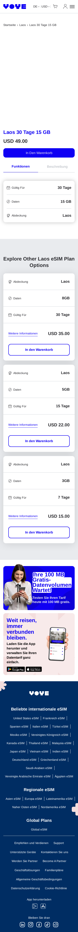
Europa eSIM (33, 798)
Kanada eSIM (16, 743)
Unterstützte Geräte (23, 852)
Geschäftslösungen (27, 870)
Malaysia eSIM (61, 743)
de (35, 6)
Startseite (9, 25)
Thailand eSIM (38, 743)
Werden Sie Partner (25, 861)
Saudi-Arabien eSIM (39, 768)
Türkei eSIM (60, 726)
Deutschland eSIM (24, 759)
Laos (22, 25)
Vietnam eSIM (39, 751)
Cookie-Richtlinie (56, 888)
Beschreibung (57, 166)
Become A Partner (54, 861)
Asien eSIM (13, 798)
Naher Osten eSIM (24, 807)
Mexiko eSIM (18, 734)
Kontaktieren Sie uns (54, 852)
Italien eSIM (40, 726)
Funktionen (21, 166)
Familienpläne (54, 870)
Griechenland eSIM (53, 759)
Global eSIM (39, 829)
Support (58, 843)
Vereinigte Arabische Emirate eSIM (28, 776)
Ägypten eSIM (64, 776)
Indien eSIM (60, 751)
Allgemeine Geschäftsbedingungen (39, 879)
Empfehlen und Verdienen (31, 843)
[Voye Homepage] (14, 6)
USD (44, 6)
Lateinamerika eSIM (59, 798)
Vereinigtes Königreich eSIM (49, 734)
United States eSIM (26, 718)
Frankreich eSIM (54, 718)
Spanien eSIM (19, 726)
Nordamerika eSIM (53, 807)
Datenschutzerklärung (25, 888)
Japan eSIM (18, 751)
